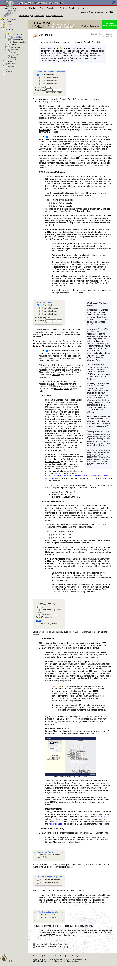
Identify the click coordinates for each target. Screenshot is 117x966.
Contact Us (48, 957)
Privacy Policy (59, 957)
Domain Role (18, 39)
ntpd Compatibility (62, 388)
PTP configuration (58, 868)
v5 (32, 16)
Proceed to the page (50, 945)
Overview (9, 22)
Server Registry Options (86, 803)
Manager (11, 66)
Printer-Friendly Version (75, 957)
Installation (10, 24)
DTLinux (11, 64)
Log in (83, 12)
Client (10, 61)
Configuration (39, 16)
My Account (37, 957)
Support (13, 52)
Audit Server (12, 69)
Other (10, 71)
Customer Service (67, 8)
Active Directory (77, 58)
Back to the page (51, 948)
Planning (56, 374)
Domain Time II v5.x (10, 19)
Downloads (52, 8)
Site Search (83, 8)
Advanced (14, 50)
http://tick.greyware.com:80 (69, 793)
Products (33, 8)
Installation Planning (74, 151)
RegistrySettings (14, 58)
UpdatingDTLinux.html (55, 822)
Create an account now (98, 12)
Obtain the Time (16, 34)
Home (24, 8)
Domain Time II (24, 16)
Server (48, 16)
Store (42, 8)
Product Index (11, 74)
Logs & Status (16, 47)
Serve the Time (57, 16)
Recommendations (19, 42)
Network (14, 44)
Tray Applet (15, 55)
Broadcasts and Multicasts (74, 195)
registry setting (97, 903)
